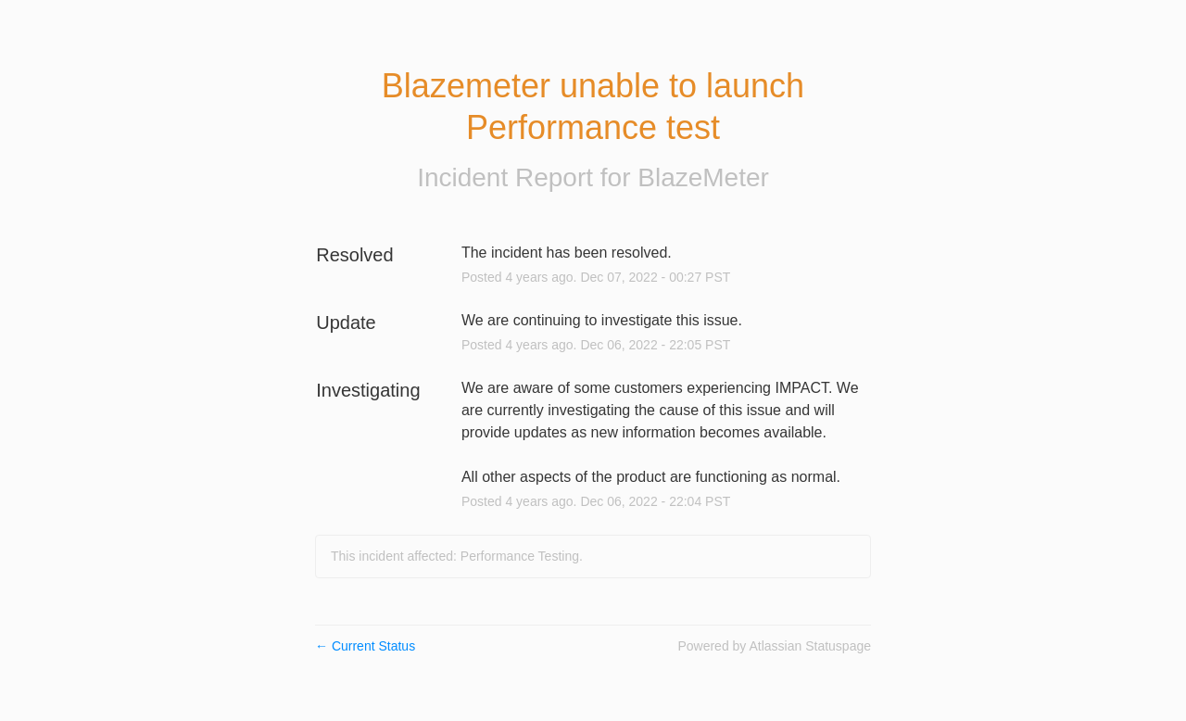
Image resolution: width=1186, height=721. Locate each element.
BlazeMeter (703, 177)
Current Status (365, 646)
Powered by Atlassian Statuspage (774, 646)
